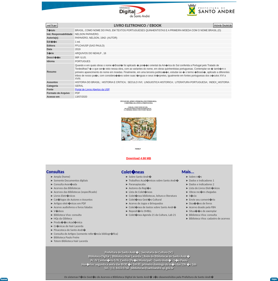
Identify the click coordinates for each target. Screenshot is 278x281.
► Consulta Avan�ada (63, 184)
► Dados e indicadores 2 (200, 184)
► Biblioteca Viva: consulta (66, 215)
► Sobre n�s (194, 176)
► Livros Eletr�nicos (62, 196)
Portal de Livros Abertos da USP (92, 89)
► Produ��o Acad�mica (66, 222)
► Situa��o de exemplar (201, 211)
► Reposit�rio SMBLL (138, 211)
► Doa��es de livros (199, 203)
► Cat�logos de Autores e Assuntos (71, 199)
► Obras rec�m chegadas (201, 192)
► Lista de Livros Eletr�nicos (203, 188)
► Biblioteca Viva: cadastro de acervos (208, 218)
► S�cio (191, 196)
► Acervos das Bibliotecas (65, 188)
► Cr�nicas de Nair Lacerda (66, 226)
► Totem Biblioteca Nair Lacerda (69, 241)
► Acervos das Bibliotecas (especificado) (73, 192)
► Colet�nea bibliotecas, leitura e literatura (151, 196)
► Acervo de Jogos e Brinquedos (144, 203)
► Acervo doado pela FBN (201, 207)
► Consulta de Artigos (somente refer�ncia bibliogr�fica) (84, 234)
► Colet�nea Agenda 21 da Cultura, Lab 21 (150, 215)
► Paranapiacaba (135, 184)
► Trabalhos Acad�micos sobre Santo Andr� (152, 180)
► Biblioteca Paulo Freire (64, 237)
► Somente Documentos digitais (69, 180)
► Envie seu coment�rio (200, 199)
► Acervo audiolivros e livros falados (71, 207)
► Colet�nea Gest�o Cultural (143, 199)
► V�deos (57, 211)
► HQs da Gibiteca (61, 218)
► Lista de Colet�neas (138, 192)
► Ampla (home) (60, 176)
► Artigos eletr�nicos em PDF (68, 203)
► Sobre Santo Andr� (138, 176)
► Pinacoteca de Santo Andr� (68, 230)
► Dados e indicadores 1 (200, 180)
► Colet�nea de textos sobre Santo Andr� (150, 207)
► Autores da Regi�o (138, 188)
